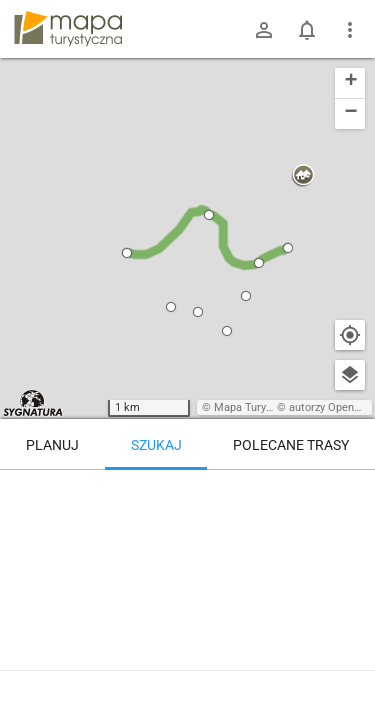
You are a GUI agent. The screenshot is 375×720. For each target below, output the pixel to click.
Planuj (52, 445)
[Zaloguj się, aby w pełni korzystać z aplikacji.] (349, 665)
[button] (127, 253)
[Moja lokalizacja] (350, 335)
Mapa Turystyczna (259, 407)
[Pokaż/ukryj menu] (350, 30)
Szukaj (156, 445)
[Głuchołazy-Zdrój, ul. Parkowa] (112, 555)
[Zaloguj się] (264, 30)
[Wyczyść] (350, 492)
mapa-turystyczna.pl (68, 29)
